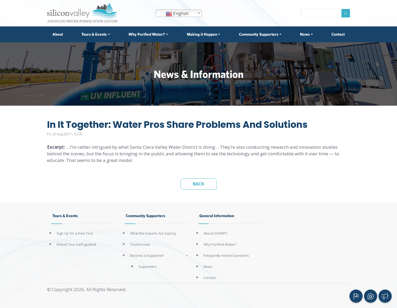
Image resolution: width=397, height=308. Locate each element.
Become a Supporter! (147, 255)
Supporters (148, 266)
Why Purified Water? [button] (146, 34)
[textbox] (179, 13)
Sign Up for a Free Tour (75, 233)
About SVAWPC (216, 233)
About (57, 34)
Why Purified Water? (220, 244)
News (208, 266)
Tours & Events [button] (94, 34)
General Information (216, 215)
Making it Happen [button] (202, 34)
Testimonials (140, 244)
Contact (338, 34)
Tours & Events (65, 215)
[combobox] (179, 13)
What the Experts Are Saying (153, 233)
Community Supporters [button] (258, 34)
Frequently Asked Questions (226, 255)
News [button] (305, 34)
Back (198, 184)
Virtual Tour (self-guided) (76, 244)
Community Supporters (145, 215)
